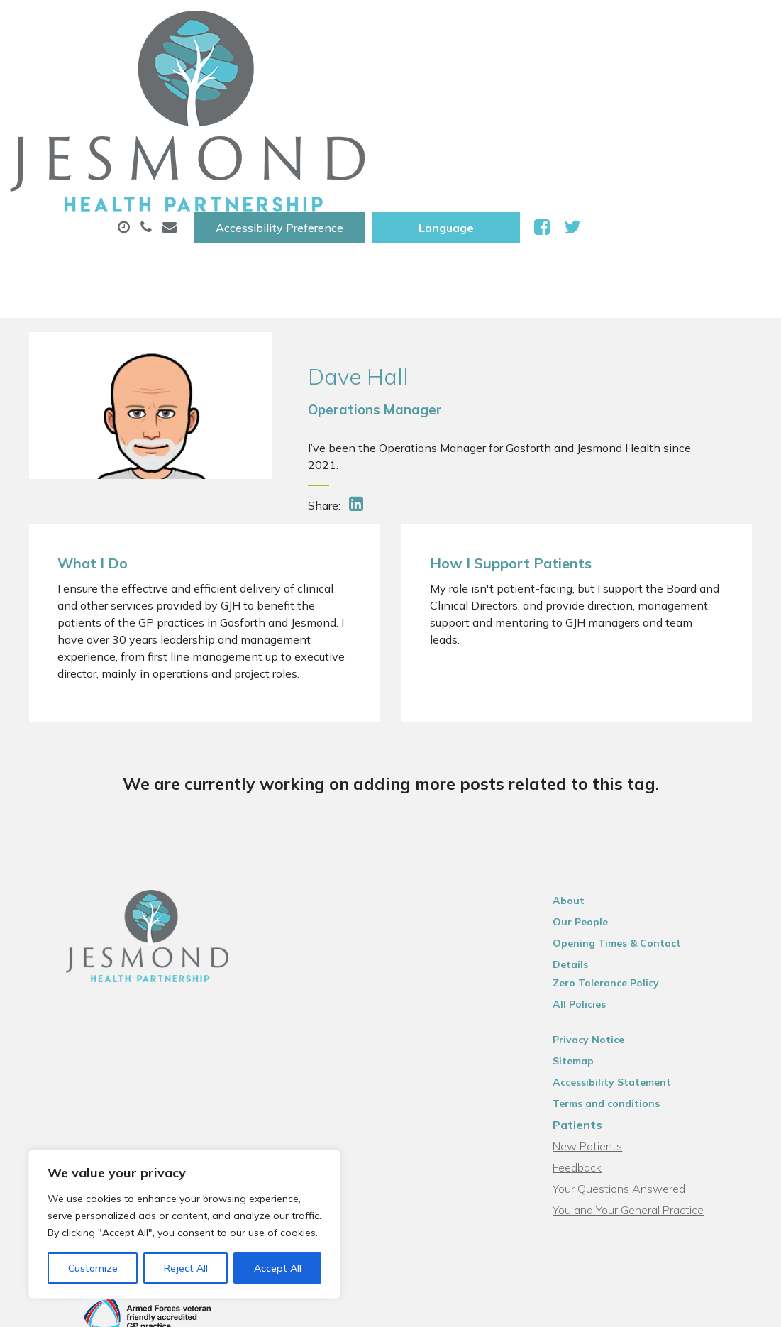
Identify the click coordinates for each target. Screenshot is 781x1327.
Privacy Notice (607, 889)
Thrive (738, 1237)
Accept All (277, 1268)
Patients (596, 975)
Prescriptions (483, 70)
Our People (598, 790)
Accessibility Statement (630, 932)
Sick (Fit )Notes (603, 70)
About (238, 70)
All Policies (597, 854)
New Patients (250, 120)
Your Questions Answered (637, 1039)
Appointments (355, 70)
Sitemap (591, 911)
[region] (184, 1224)
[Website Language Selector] (636, 26)
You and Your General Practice (646, 1060)
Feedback (595, 1018)
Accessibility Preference (469, 26)
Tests (702, 70)
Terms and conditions (624, 953)
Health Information (391, 120)
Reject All (186, 1268)
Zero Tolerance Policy (624, 833)
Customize (93, 1268)
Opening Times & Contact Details (654, 811)
